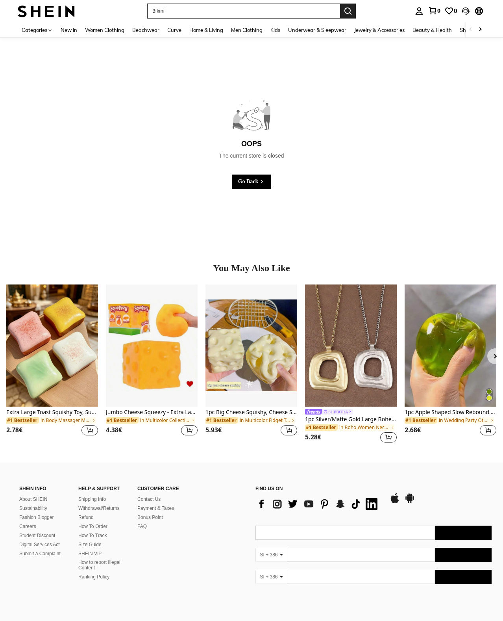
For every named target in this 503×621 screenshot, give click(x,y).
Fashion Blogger (36, 517)
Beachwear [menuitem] (145, 30)
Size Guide (90, 544)
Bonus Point (150, 517)
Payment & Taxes (155, 508)
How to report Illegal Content (99, 565)
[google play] (409, 502)
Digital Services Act (39, 544)
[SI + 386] (271, 555)
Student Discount (37, 535)
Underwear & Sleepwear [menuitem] (317, 30)
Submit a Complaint (40, 553)
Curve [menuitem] (174, 30)
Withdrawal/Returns (99, 508)
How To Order (92, 526)
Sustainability (33, 508)
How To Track (92, 535)
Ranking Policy (93, 577)
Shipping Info (92, 499)
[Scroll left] (470, 29)
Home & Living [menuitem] (206, 30)
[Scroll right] (480, 29)
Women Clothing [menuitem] (104, 30)
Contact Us (149, 499)
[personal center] (419, 11)
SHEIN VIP (90, 553)
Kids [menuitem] (275, 30)
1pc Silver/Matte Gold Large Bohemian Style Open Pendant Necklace (351, 419)
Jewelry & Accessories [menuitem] (379, 30)
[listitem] (52, 364)
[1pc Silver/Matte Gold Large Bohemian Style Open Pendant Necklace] (351, 345)
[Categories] (37, 29)
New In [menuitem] (69, 30)
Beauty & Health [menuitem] (432, 30)
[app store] (394, 502)
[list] (318, 504)
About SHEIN (33, 499)
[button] (465, 11)
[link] (434, 10)
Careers (27, 526)
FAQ (142, 526)
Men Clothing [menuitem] (247, 30)
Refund (86, 517)
